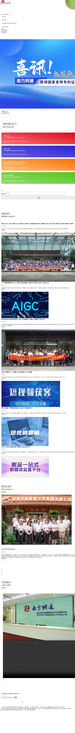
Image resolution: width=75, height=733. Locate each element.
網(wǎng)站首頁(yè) (5, 14)
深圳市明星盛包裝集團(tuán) (9, 572)
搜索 (16, 723)
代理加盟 (22, 728)
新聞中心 (3, 28)
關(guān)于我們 (4, 30)
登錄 (2, 32)
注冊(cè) (5, 32)
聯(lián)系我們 (4, 31)
